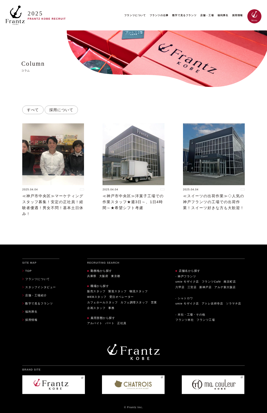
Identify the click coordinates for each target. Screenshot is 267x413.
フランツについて (135, 15)
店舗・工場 (207, 15)
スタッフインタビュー (40, 287)
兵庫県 (91, 276)
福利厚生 (222, 15)
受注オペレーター (121, 296)
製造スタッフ (117, 291)
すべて (33, 110)
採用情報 (237, 15)
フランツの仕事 (159, 15)
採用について (61, 110)
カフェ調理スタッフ (134, 302)
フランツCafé (211, 281)
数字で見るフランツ (184, 15)
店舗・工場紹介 (36, 295)
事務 (111, 307)
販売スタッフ (96, 291)
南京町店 (230, 281)
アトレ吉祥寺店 (212, 303)
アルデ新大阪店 (225, 287)
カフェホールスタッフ (102, 302)
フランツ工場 (206, 319)
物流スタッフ (138, 291)
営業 (154, 302)
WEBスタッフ (97, 296)
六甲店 (180, 287)
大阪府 (103, 276)
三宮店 (192, 287)
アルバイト (95, 323)
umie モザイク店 (187, 281)
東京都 (115, 276)
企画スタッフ (96, 307)
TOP (28, 270)
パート (110, 323)
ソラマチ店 (233, 303)
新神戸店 (205, 287)
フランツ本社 (184, 319)
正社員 (121, 323)
